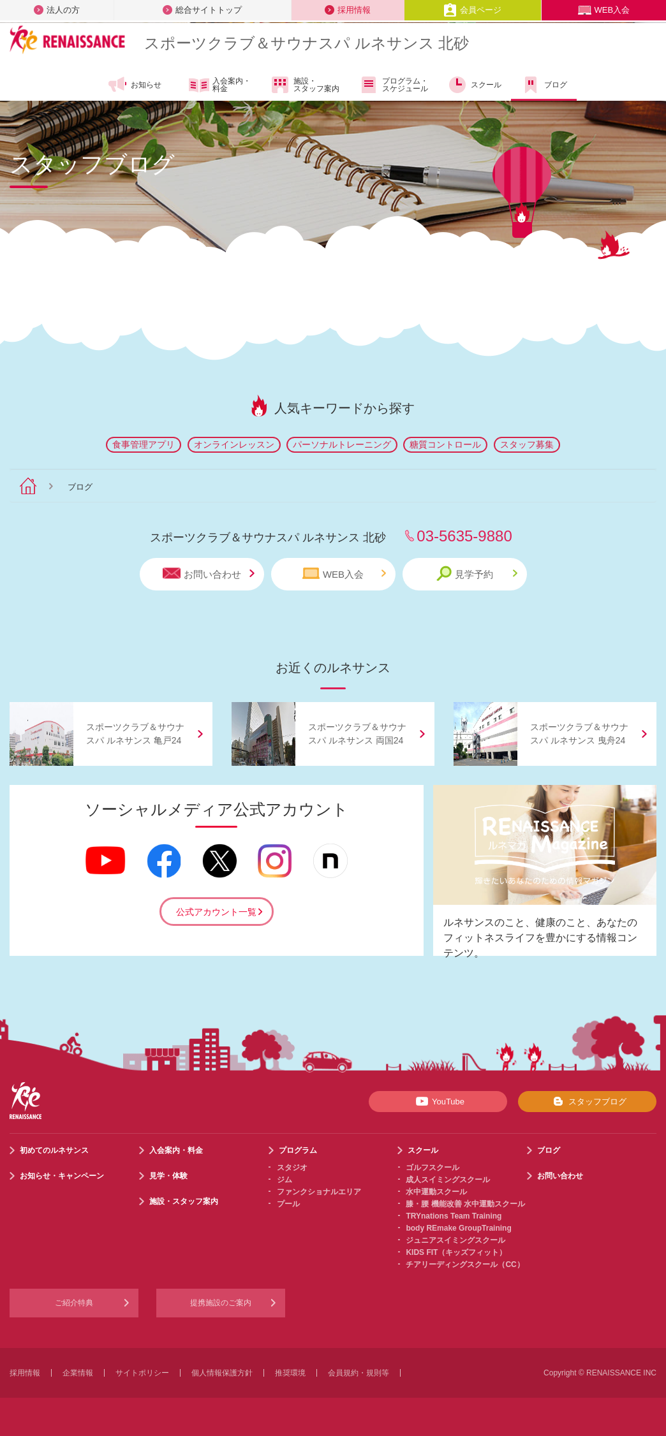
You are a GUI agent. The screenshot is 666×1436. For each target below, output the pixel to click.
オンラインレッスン (234, 444)
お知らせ (134, 85)
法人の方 (57, 10)
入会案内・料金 (220, 85)
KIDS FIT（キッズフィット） (456, 1252)
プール (288, 1203)
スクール (474, 85)
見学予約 (476, 574)
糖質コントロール (445, 444)
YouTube (437, 1101)
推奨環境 (290, 1372)
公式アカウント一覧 (216, 912)
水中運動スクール (436, 1191)
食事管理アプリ (143, 444)
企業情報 (78, 1372)
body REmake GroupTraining (458, 1228)
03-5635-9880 (464, 536)
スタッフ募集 (527, 444)
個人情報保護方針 (222, 1372)
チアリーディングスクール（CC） (465, 1264)
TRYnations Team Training (453, 1216)
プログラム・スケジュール (393, 85)
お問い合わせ (209, 574)
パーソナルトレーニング (342, 444)
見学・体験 (168, 1175)
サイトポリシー (142, 1372)
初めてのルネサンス (54, 1150)
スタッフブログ (587, 1101)
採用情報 (348, 10)
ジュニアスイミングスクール (455, 1240)
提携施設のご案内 (220, 1302)
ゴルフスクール (432, 1167)
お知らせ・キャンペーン (62, 1175)
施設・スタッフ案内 (304, 85)
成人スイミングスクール (448, 1179)
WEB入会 (604, 10)
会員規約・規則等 (358, 1372)
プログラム (298, 1150)
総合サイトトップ (202, 10)
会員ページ (472, 10)
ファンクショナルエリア (319, 1191)
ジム (284, 1179)
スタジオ (292, 1167)
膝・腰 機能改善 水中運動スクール (465, 1203)
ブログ (544, 85)
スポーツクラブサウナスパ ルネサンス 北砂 (306, 43)
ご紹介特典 (74, 1302)
